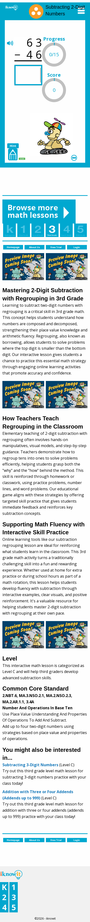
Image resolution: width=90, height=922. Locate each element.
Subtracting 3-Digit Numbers (30, 764)
